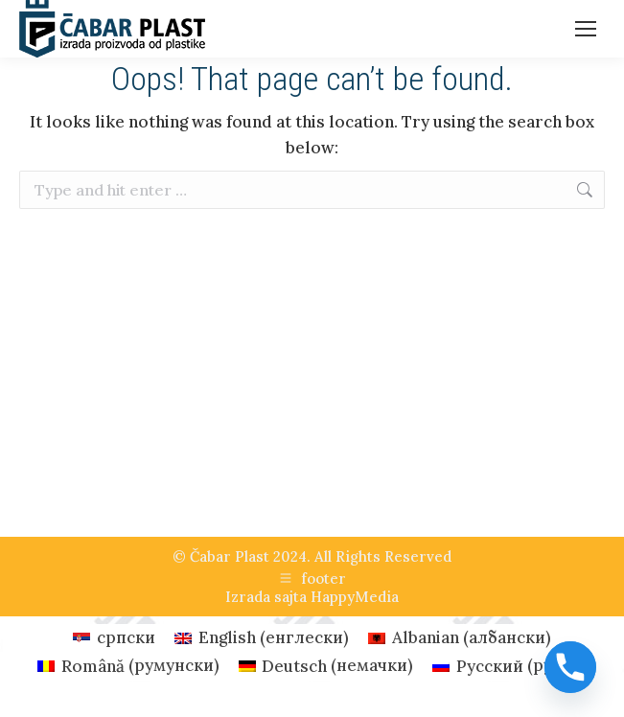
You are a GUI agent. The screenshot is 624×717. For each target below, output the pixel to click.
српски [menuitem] (126, 637)
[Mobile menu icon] (585, 29)
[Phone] (570, 667)
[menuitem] (114, 638)
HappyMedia (355, 597)
